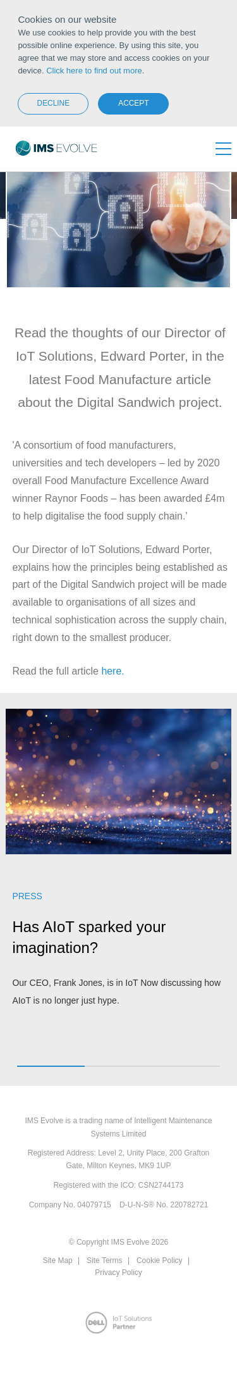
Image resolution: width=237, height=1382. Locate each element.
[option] (118, 865)
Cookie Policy (160, 1260)
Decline (53, 103)
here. (112, 671)
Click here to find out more (94, 70)
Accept (133, 103)
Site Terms (104, 1260)
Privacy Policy (118, 1272)
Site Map (57, 1260)
